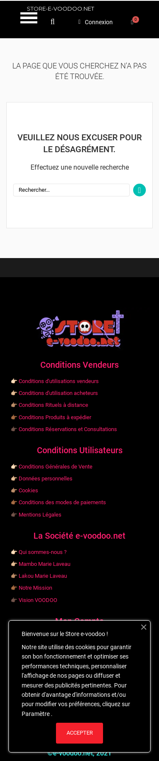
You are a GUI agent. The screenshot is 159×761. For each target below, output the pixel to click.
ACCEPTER (80, 733)
